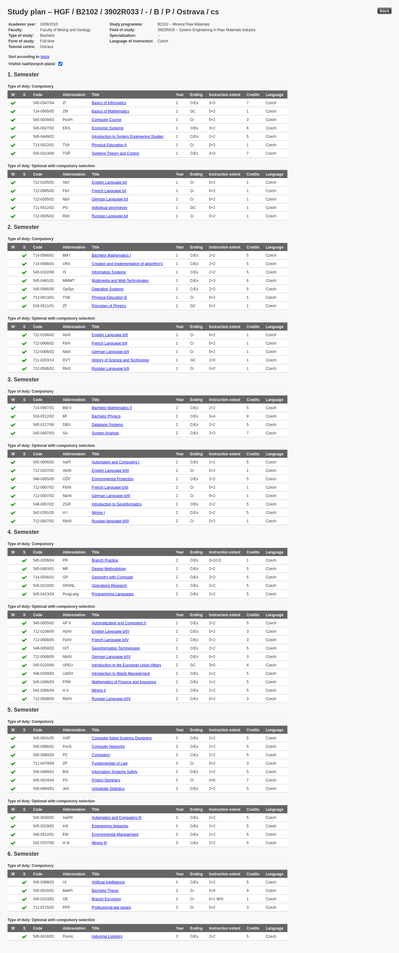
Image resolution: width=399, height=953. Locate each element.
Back (384, 10)
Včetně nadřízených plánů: (32, 64)
